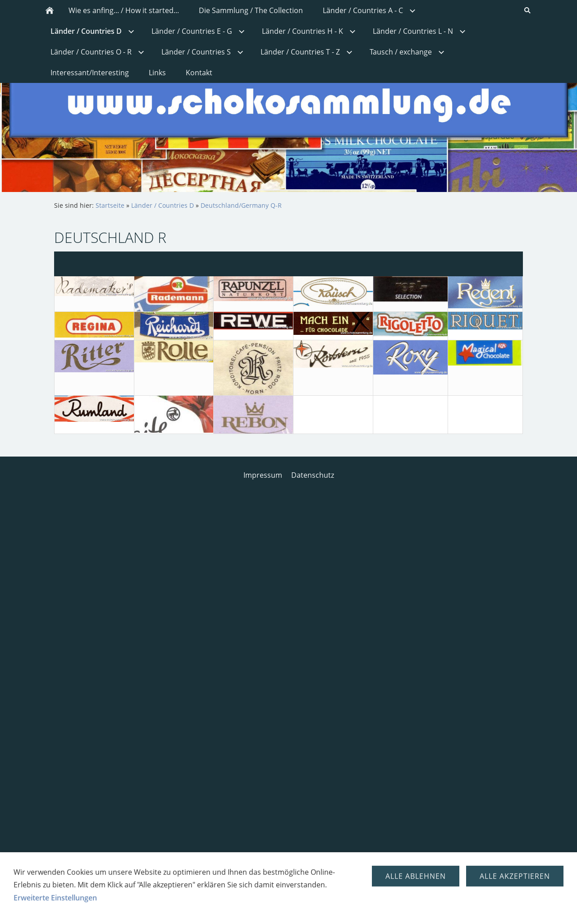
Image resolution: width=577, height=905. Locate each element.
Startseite (110, 205)
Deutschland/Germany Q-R (241, 205)
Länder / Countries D (162, 205)
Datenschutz (312, 475)
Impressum (262, 475)
